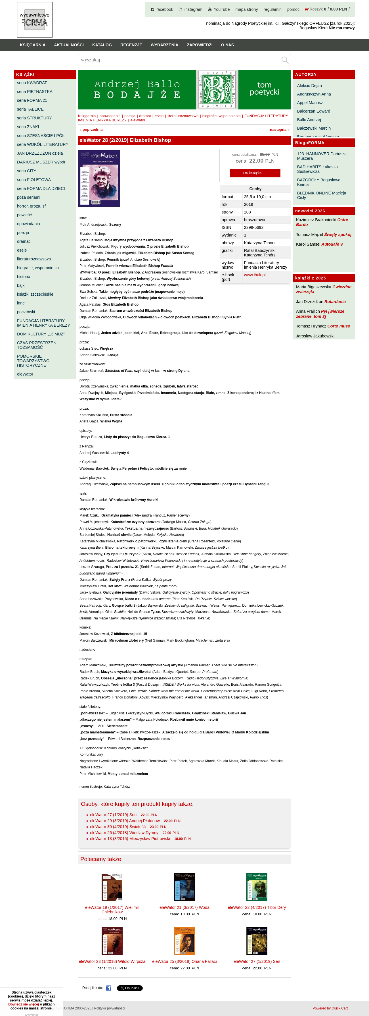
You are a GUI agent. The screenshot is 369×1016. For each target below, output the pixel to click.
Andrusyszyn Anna (314, 94)
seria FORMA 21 (32, 100)
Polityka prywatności (109, 1008)
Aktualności (69, 45)
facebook (164, 9)
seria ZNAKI (28, 127)
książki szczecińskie (35, 294)
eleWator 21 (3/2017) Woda (184, 907)
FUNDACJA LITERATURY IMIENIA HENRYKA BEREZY (43, 322)
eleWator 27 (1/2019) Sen (113, 814)
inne (21, 303)
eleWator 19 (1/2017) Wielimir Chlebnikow (112, 909)
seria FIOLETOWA (34, 179)
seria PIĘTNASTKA (35, 91)
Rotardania (335, 301)
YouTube (222, 9)
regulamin (273, 9)
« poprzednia (90, 129)
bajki (21, 285)
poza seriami (28, 197)
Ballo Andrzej (309, 119)
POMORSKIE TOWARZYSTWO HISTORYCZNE (33, 361)
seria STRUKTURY (34, 118)
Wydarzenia (165, 45)
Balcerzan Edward (313, 111)
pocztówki (26, 312)
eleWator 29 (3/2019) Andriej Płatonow (125, 820)
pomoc (293, 9)
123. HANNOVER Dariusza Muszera (322, 156)
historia (23, 276)
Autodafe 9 (332, 244)
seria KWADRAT (32, 82)
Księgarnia (32, 45)
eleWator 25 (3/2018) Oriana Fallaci (184, 961)
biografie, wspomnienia (38, 268)
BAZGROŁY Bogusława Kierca (319, 182)
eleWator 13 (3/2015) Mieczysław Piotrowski (130, 838)
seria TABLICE (30, 109)
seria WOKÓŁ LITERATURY (42, 144)
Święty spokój (337, 234)
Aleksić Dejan (309, 85)
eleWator (25, 374)
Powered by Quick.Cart (330, 1008)
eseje (22, 250)
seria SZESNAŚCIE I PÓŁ (40, 135)
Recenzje (131, 45)
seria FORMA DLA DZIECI (41, 188)
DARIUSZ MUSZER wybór (41, 162)
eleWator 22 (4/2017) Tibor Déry (257, 907)
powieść (24, 215)
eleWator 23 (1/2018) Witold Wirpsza (112, 961)
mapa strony (247, 9)
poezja (23, 232)
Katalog (102, 45)
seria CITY (26, 171)
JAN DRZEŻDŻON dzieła (40, 153)
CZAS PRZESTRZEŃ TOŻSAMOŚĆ (36, 345)
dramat (23, 241)
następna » (280, 129)
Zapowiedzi (199, 45)
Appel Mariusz (310, 102)
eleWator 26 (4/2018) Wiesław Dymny (124, 832)
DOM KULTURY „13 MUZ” (41, 334)
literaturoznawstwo (34, 259)
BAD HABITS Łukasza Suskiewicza (317, 169)
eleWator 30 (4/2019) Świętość (118, 826)
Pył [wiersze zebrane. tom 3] (320, 313)
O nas (227, 45)
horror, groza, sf (31, 206)
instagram (193, 9)
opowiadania (28, 223)
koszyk (316, 9)
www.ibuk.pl (255, 275)
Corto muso (338, 326)
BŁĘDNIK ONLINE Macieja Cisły (321, 195)
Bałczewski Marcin (314, 128)
